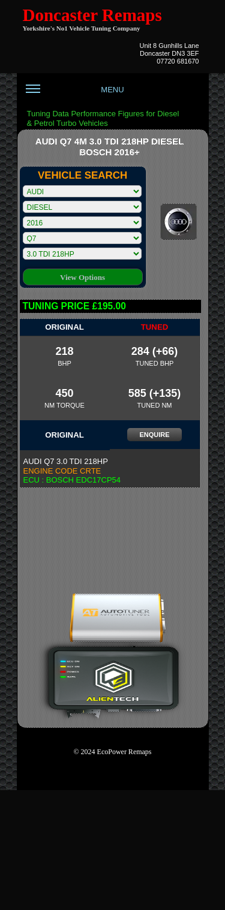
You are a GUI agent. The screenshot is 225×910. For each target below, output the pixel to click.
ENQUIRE (154, 434)
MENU (75, 94)
